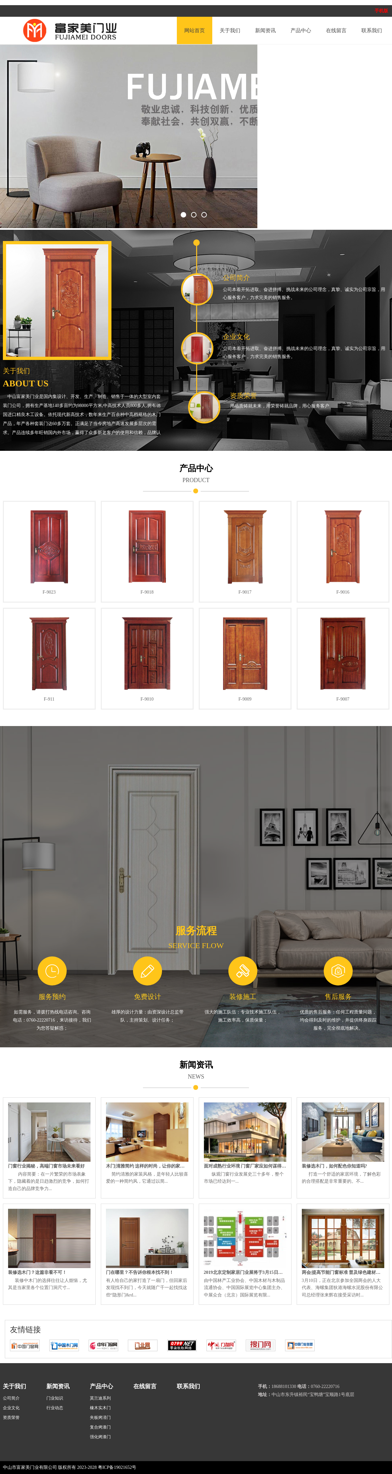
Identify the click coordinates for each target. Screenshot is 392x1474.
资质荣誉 (318, 396)
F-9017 (244, 592)
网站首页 (194, 30)
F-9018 (146, 592)
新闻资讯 (265, 30)
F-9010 (146, 699)
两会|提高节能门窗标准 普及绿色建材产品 (343, 1272)
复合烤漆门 (100, 1427)
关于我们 (230, 30)
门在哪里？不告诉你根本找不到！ (140, 1272)
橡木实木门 (100, 1407)
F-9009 (244, 699)
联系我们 (371, 30)
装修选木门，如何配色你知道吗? (334, 1166)
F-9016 (342, 592)
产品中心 (301, 30)
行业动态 (54, 1407)
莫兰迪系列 (100, 1398)
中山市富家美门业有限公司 (30, 1467)
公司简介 (244, 278)
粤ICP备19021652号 (117, 1467)
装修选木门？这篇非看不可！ (37, 1272)
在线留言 (336, 30)
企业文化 (268, 337)
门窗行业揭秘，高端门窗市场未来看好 (46, 1166)
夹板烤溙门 (100, 1417)
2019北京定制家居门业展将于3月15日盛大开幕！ (245, 1272)
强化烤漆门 (100, 1436)
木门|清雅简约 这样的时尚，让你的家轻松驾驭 (147, 1166)
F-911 (49, 699)
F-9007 (342, 699)
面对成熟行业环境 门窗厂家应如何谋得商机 (245, 1166)
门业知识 (54, 1398)
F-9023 (49, 592)
